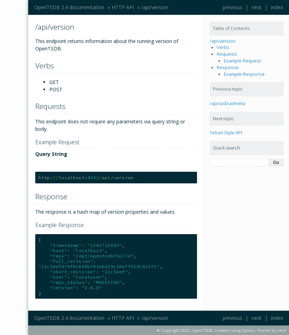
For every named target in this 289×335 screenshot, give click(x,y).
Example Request (242, 61)
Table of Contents (231, 28)
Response (228, 68)
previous (232, 7)
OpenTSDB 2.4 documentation (69, 7)
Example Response (244, 74)
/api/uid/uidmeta (227, 103)
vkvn (281, 330)
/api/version (154, 7)
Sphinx (248, 330)
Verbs (223, 47)
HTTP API (123, 7)
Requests (227, 54)
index (277, 7)
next (257, 7)
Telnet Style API (226, 133)
